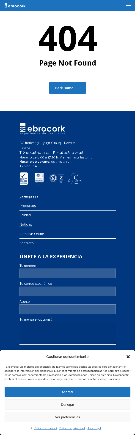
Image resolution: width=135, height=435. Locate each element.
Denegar (67, 404)
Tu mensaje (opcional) (67, 332)
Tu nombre (67, 271)
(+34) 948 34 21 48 (69, 153)
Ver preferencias (67, 417)
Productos (27, 205)
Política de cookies (45, 428)
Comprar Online (31, 234)
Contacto (26, 243)
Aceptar (68, 392)
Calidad (25, 215)
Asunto (67, 307)
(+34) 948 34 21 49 (36, 153)
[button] (128, 356)
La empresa (28, 196)
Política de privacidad (72, 428)
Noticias (25, 224)
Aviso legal (94, 428)
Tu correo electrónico (67, 289)
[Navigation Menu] (128, 5)
